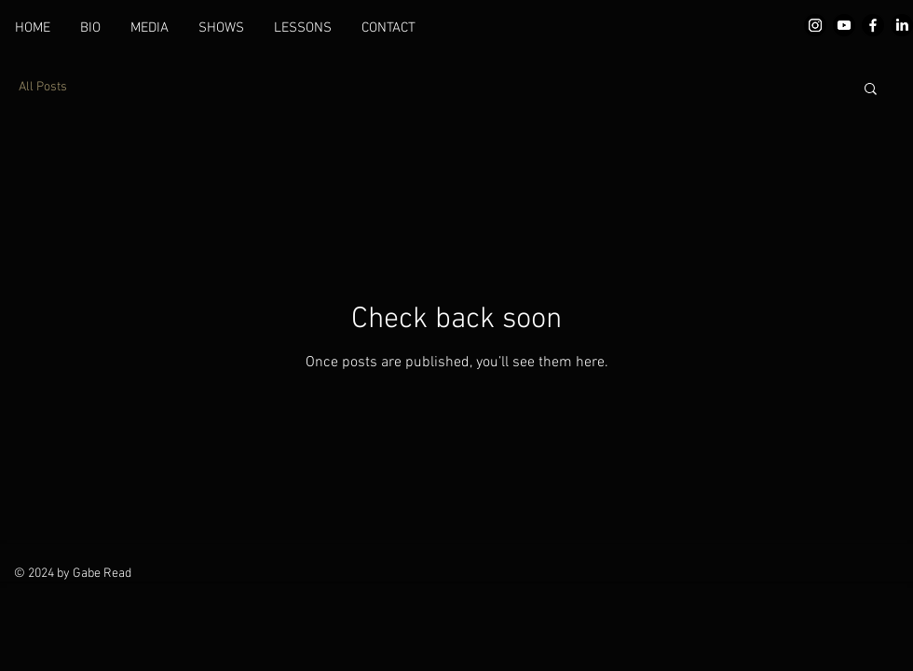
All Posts (43, 87)
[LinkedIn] (902, 25)
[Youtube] (844, 25)
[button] (870, 90)
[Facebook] (873, 25)
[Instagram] (815, 25)
